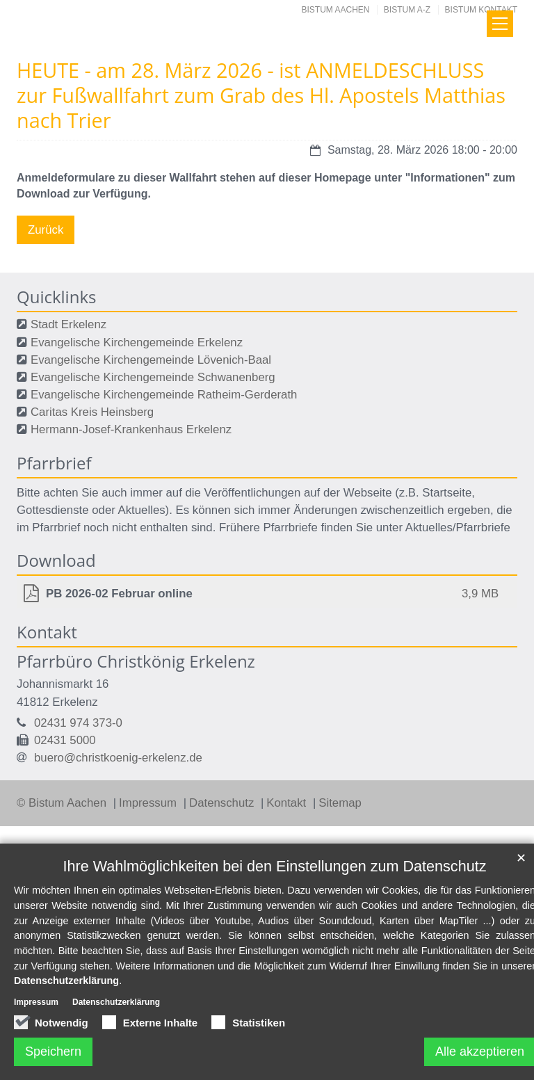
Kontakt (287, 802)
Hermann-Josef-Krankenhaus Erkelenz (131, 429)
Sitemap (340, 802)
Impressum (149, 802)
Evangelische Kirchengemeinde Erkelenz (137, 342)
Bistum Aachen (336, 10)
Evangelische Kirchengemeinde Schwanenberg (153, 377)
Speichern (53, 1051)
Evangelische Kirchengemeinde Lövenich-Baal (151, 359)
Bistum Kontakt (481, 10)
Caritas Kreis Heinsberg (92, 412)
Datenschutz (223, 802)
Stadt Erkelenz (68, 324)
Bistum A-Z (407, 10)
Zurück (45, 229)
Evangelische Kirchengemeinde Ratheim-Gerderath (164, 394)
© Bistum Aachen (63, 802)
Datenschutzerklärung (66, 980)
